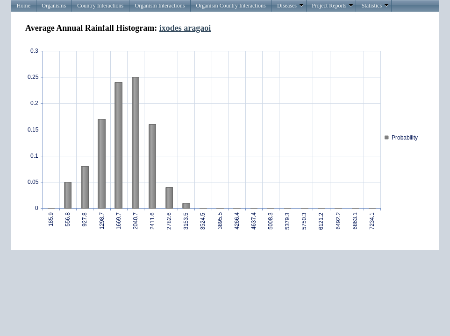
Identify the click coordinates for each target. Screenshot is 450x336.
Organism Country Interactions (231, 5)
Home (23, 5)
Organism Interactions (160, 5)
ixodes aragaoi (185, 28)
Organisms (54, 5)
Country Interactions (100, 5)
